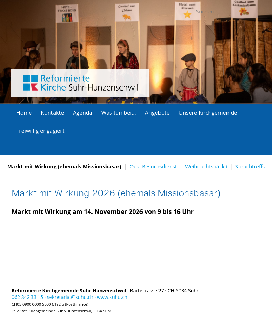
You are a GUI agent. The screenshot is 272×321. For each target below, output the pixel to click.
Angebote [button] (157, 112)
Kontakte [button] (52, 112)
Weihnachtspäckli (206, 166)
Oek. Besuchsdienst (153, 166)
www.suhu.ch (112, 297)
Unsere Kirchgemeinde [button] (207, 112)
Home (24, 112)
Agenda (82, 112)
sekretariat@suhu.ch (70, 297)
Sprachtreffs (250, 166)
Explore (136, 90)
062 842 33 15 (27, 297)
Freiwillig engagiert (40, 130)
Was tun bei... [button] (118, 112)
